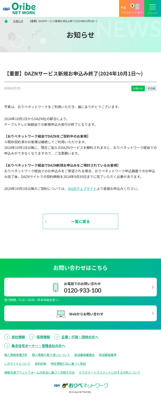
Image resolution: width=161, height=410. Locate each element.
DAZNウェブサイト (82, 188)
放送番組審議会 (84, 355)
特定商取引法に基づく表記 (68, 363)
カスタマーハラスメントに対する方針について (109, 372)
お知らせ (18, 21)
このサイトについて (17, 363)
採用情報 (43, 336)
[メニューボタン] (152, 8)
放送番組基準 (108, 355)
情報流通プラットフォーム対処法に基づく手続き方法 (39, 372)
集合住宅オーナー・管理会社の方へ (38, 345)
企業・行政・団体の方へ (79, 336)
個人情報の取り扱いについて (51, 355)
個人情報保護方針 (16, 355)
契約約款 (41, 363)
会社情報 (18, 336)
